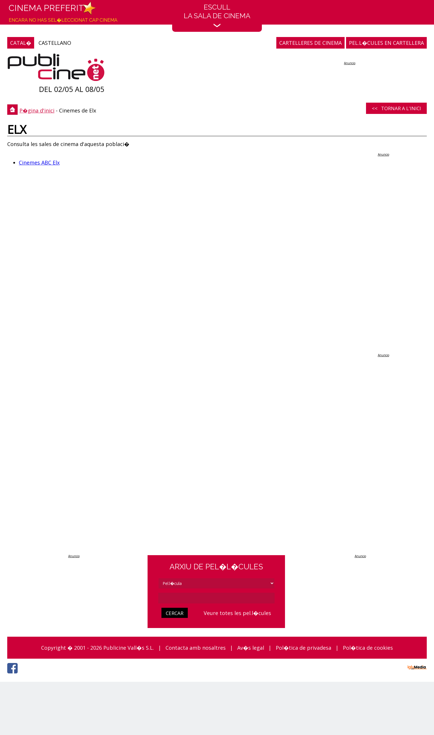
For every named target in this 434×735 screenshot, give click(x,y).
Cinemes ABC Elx (39, 162)
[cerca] (216, 598)
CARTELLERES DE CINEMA (310, 42)
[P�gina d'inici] (56, 68)
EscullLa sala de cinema (217, 15)
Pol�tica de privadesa (303, 647)
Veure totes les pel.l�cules (237, 613)
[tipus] (216, 583)
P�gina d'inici (36, 110)
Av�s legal (250, 647)
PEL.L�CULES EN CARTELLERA (386, 42)
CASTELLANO (54, 42)
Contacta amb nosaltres (195, 647)
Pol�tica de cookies (368, 647)
